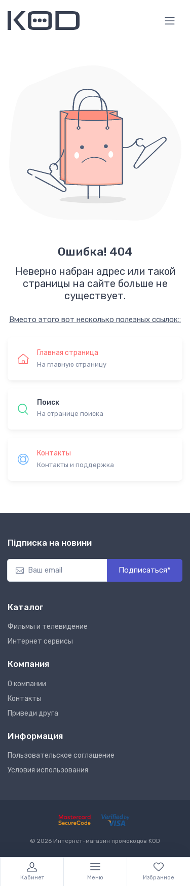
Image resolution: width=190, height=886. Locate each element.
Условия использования (48, 770)
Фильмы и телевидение (48, 626)
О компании (27, 684)
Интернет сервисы (40, 641)
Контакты (25, 698)
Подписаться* (145, 570)
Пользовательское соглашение (61, 755)
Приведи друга (33, 713)
